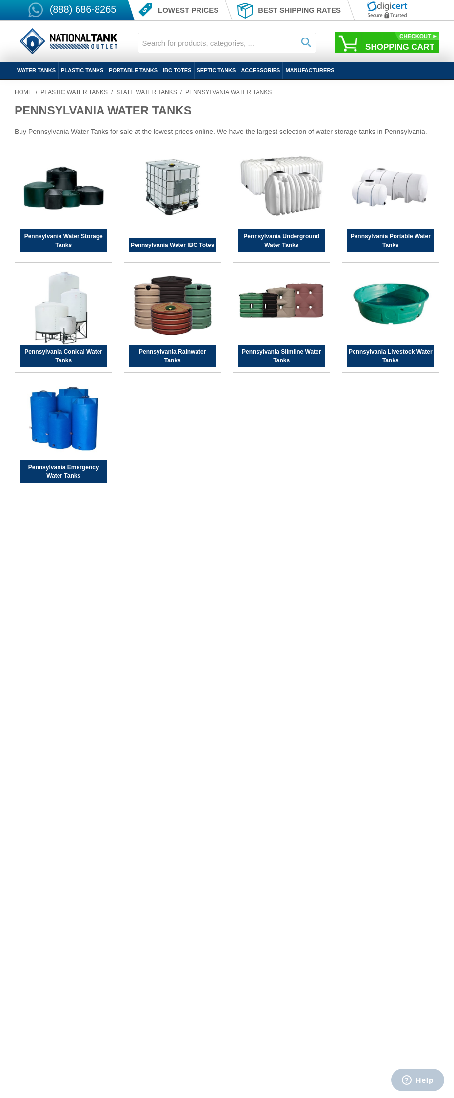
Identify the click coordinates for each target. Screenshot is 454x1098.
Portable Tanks (133, 70)
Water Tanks (36, 70)
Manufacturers (309, 70)
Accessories (260, 70)
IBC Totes (177, 70)
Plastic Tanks (82, 70)
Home (23, 92)
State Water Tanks (146, 92)
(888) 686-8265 (83, 9)
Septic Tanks (216, 70)
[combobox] (227, 43)
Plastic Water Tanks (74, 92)
